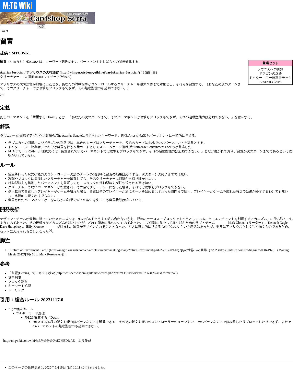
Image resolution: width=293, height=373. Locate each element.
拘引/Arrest (128, 135)
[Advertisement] (74, 352)
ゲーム (62, 191)
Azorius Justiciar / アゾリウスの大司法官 (29, 72)
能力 (40, 174)
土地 (151, 142)
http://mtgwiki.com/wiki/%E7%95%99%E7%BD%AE (39, 340)
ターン (96, 117)
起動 (211, 117)
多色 (128, 142)
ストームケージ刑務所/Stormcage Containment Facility (137, 147)
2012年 (22, 254)
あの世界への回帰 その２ (199, 250)
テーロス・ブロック (161, 219)
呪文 (31, 174)
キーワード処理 (57, 61)
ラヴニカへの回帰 (270, 69)
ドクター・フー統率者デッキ (270, 77)
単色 (80, 142)
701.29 (28, 317)
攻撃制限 (14, 277)
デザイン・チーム (13, 219)
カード (91, 142)
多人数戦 (14, 191)
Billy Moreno (35, 226)
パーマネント (89, 61)
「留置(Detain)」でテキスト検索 (31, 273)
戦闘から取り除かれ (133, 178)
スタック (89, 183)
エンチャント (224, 219)
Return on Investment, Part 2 (29, 250)
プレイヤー (45, 191)
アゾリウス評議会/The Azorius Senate (55, 135)
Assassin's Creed (270, 81)
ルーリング (16, 290)
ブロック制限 (18, 281)
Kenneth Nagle (278, 222)
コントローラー (58, 174)
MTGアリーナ (18, 151)
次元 (76, 147)
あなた (76, 117)
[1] (50, 230)
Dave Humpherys (11, 226)
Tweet (4, 31)
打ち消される (128, 183)
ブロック (156, 117)
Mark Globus (236, 222)
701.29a (38, 321)
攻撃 (143, 117)
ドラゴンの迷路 (270, 73)
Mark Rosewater (50, 254)
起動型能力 (197, 117)
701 (18, 313)
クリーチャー (109, 142)
